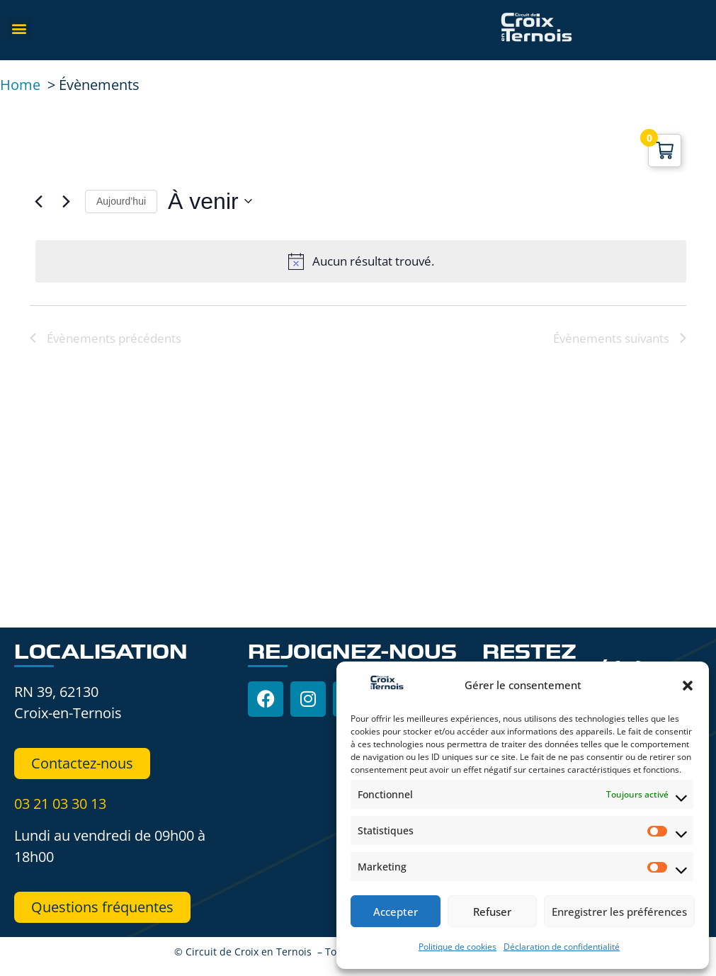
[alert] (360, 261)
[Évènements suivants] (65, 201)
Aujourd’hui (121, 201)
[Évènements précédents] (38, 201)
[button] (688, 686)
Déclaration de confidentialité (562, 947)
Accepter (395, 911)
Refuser (492, 911)
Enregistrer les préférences (619, 911)
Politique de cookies (457, 947)
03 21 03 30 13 (60, 803)
